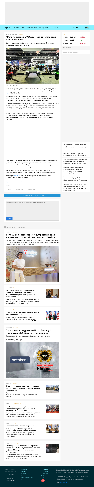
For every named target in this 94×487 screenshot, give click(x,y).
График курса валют (68, 47)
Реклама (65, 52)
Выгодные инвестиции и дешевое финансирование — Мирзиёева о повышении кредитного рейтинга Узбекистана (20, 293)
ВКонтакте (44, 475)
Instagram (44, 473)
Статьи (23, 28)
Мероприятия (43, 28)
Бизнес (15, 232)
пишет (8, 93)
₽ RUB (65, 43)
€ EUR (65, 40)
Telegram (44, 469)
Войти (9, 218)
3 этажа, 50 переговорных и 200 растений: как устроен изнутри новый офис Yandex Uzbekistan (31, 236)
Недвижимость (32, 28)
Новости (16, 28)
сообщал (17, 175)
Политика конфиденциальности (27, 476)
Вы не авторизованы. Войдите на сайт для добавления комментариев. (32, 208)
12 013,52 (73, 37)
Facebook (44, 471)
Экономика (16, 288)
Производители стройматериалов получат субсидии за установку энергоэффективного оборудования (21, 428)
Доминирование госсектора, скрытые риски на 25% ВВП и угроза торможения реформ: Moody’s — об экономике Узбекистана (23, 449)
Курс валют (66, 34)
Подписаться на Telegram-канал (32, 196)
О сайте (23, 473)
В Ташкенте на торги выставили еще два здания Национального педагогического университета (23, 388)
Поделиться (30, 189)
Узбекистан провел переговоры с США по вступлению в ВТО (22, 313)
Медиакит (70, 52)
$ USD (65, 37)
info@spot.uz (63, 482)
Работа (23, 479)
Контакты (75, 52)
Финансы (15, 327)
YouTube (44, 478)
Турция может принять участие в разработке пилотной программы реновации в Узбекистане (20, 408)
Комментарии (18, 189)
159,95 (72, 43)
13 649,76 (73, 40)
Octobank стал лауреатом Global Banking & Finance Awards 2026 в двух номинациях (28, 331)
